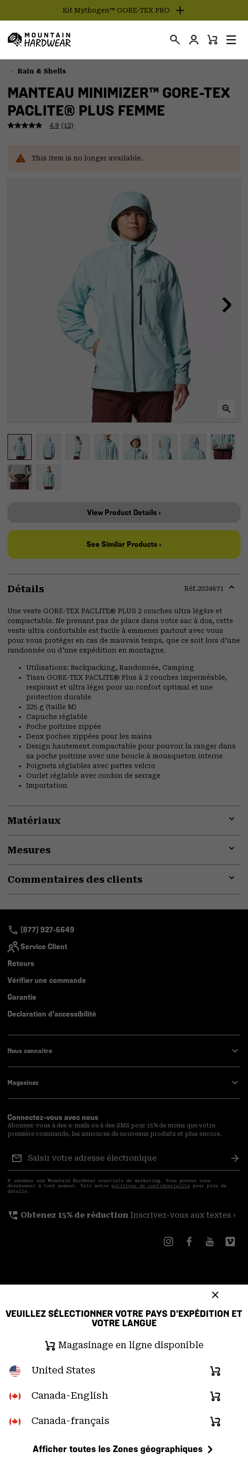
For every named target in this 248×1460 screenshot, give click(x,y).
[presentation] (175, 39)
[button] (231, 39)
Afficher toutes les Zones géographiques (124, 1448)
